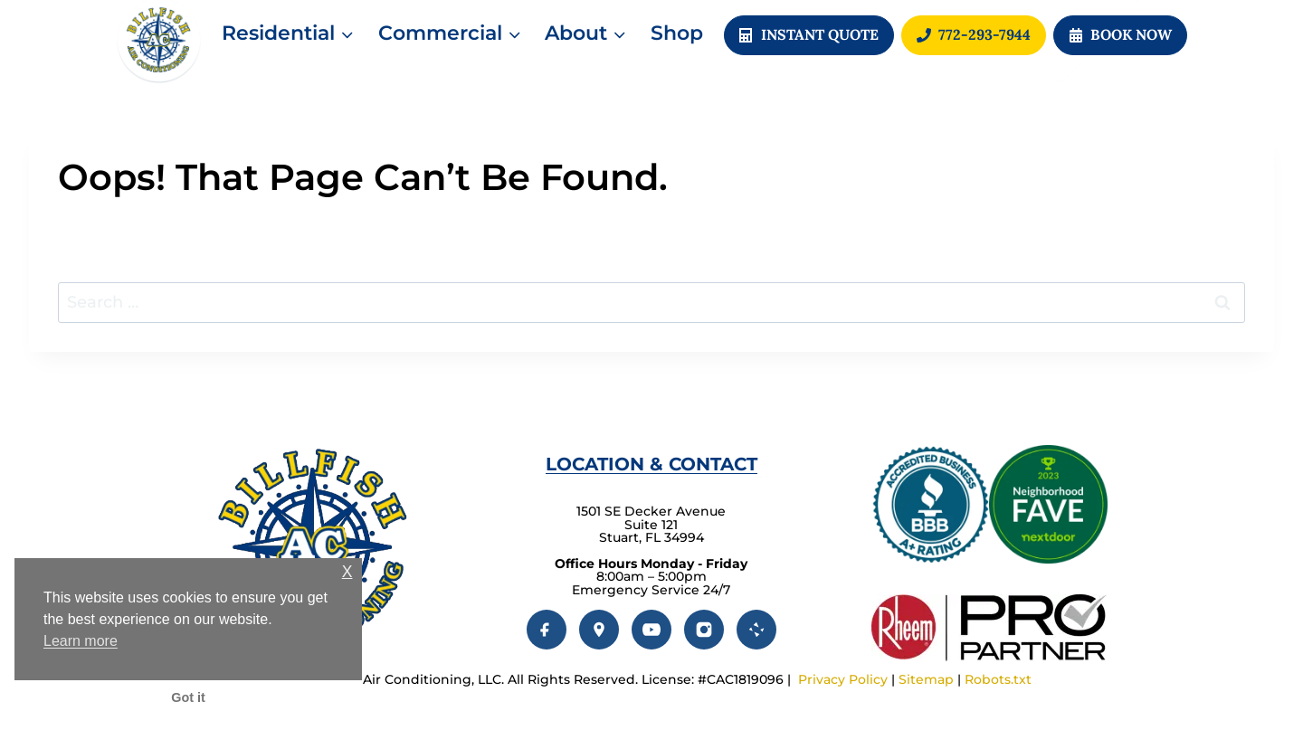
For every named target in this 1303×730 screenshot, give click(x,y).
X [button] (347, 572)
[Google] (599, 629)
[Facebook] (546, 629)
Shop (677, 33)
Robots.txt (998, 679)
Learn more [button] (80, 641)
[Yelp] (756, 629)
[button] (1120, 35)
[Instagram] (704, 629)
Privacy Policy (843, 679)
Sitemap (926, 679)
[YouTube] (651, 629)
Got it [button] (188, 697)
